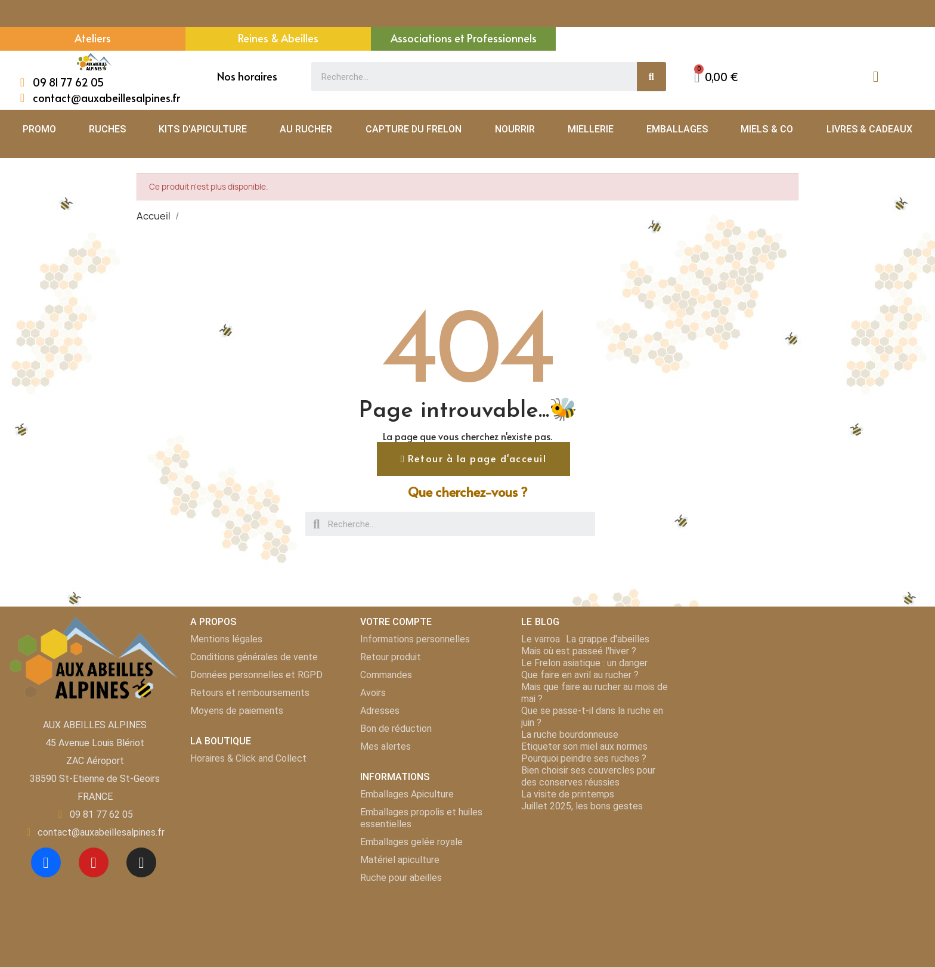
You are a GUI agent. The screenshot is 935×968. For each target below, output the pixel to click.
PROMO (39, 129)
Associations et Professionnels (464, 37)
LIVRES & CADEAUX (869, 129)
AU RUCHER (306, 129)
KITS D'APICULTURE (202, 129)
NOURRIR (515, 129)
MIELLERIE (591, 129)
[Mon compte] (875, 76)
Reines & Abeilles (278, 37)
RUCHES (107, 129)
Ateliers (93, 37)
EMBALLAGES (677, 129)
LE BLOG (540, 622)
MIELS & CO (767, 129)
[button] (473, 459)
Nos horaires (247, 76)
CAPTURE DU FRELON (414, 129)
